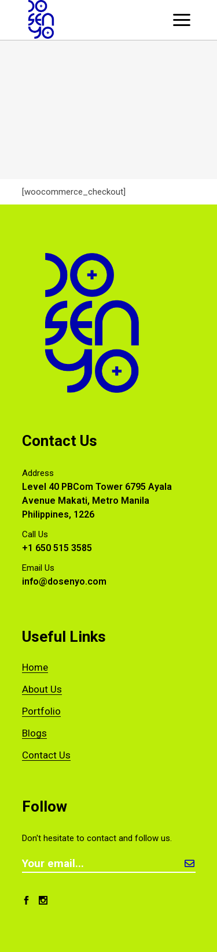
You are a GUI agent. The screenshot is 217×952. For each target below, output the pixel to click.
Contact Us (46, 755)
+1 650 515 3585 (57, 547)
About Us (42, 689)
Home (35, 667)
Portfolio (41, 711)
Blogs (34, 733)
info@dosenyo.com (64, 581)
